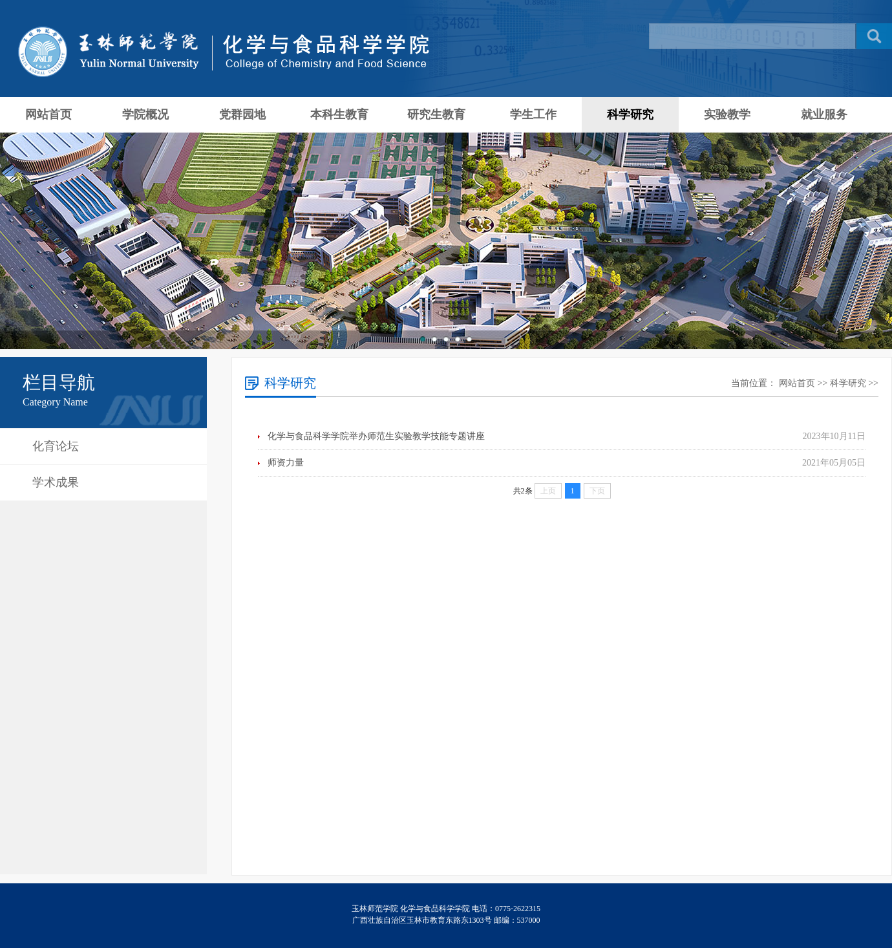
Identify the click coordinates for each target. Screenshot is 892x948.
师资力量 (286, 463)
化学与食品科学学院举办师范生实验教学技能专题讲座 (376, 436)
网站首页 (48, 114)
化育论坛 (55, 446)
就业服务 (824, 114)
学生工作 (533, 114)
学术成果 (55, 482)
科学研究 (630, 114)
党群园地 (242, 114)
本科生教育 (339, 114)
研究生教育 (436, 114)
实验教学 (727, 114)
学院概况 (145, 114)
